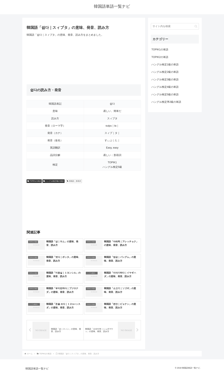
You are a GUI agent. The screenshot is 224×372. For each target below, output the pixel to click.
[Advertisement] (84, 61)
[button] (195, 26)
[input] (175, 26)
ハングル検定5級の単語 (53, 181)
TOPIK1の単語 (34, 181)
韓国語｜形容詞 (74, 181)
